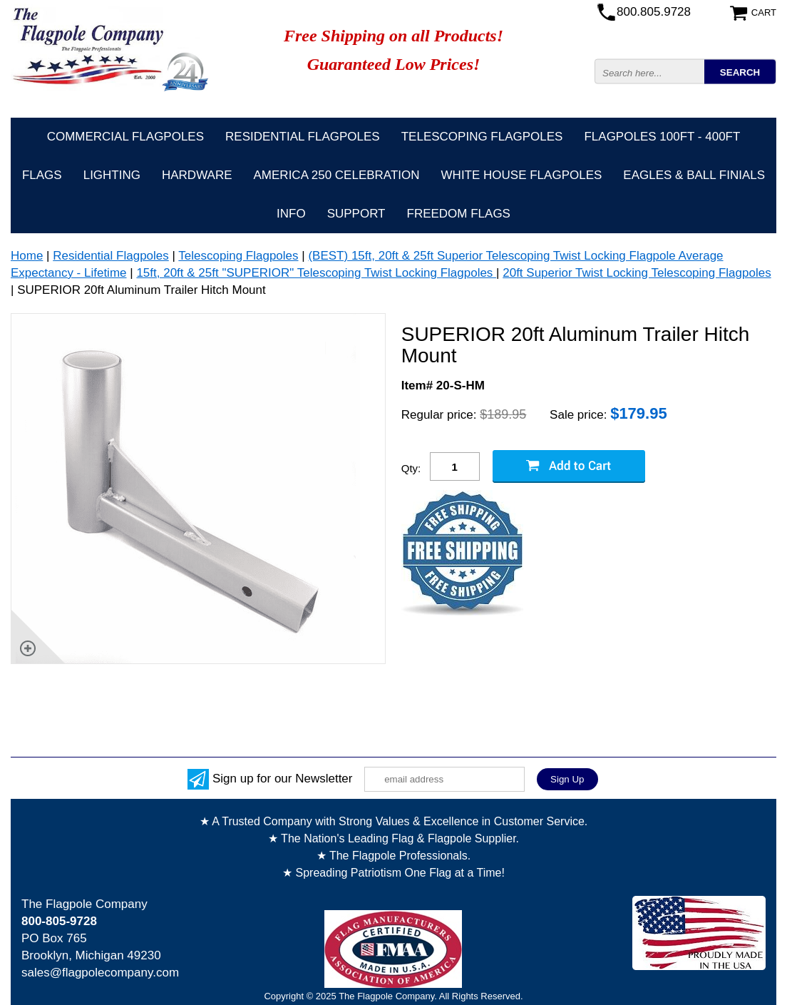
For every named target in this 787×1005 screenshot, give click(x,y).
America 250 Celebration (337, 175)
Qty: (411, 468)
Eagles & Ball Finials (694, 175)
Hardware (197, 175)
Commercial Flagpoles (125, 136)
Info (291, 213)
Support (356, 213)
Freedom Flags (458, 213)
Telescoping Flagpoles (482, 136)
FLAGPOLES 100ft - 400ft (662, 136)
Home (27, 255)
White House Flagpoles (521, 175)
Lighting (111, 175)
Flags (42, 175)
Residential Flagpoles (302, 136)
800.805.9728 (654, 12)
